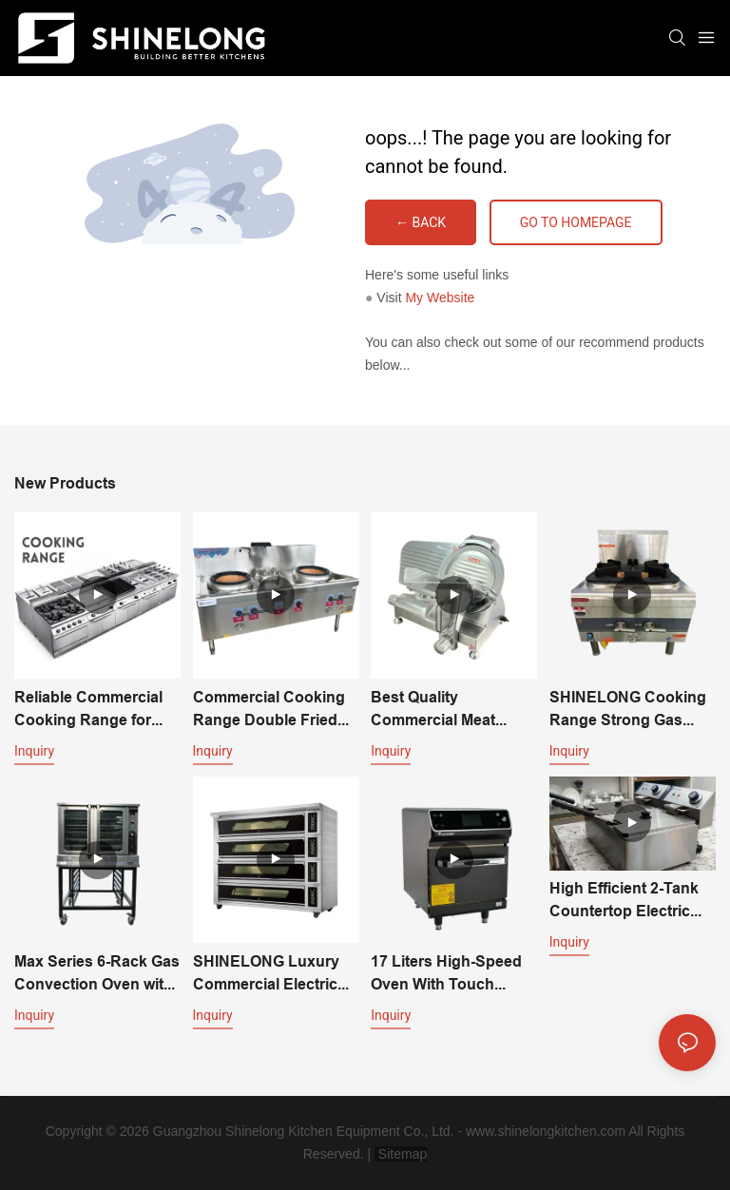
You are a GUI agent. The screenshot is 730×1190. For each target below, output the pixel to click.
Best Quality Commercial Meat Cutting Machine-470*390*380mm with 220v (445, 710)
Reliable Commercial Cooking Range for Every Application (88, 710)
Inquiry (34, 750)
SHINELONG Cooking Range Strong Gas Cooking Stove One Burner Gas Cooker (627, 710)
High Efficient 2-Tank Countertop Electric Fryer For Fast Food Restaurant (624, 901)
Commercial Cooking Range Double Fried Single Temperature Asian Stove (269, 710)
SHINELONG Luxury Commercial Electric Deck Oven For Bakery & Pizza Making (274, 974)
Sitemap (401, 1153)
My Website (439, 297)
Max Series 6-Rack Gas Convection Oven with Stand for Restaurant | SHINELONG (97, 974)
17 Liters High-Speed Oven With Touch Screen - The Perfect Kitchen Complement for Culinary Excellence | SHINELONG (447, 974)
